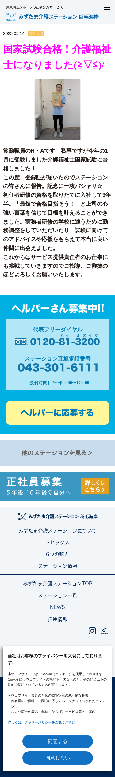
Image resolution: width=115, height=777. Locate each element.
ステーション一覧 (57, 595)
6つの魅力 (57, 554)
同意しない (57, 757)
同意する (57, 741)
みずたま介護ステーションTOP (57, 583)
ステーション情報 (57, 566)
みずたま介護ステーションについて (57, 530)
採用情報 (57, 619)
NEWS (57, 607)
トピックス (57, 542)
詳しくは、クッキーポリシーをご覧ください (41, 722)
